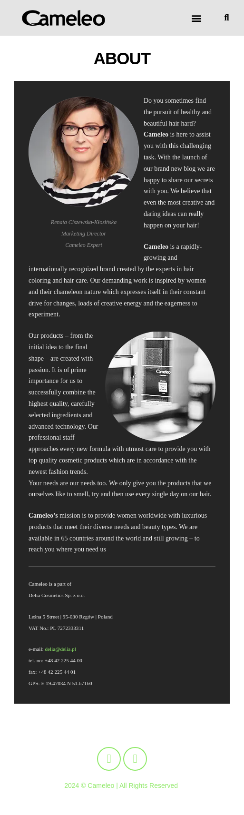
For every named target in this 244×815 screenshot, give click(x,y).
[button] (196, 18)
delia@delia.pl (60, 649)
